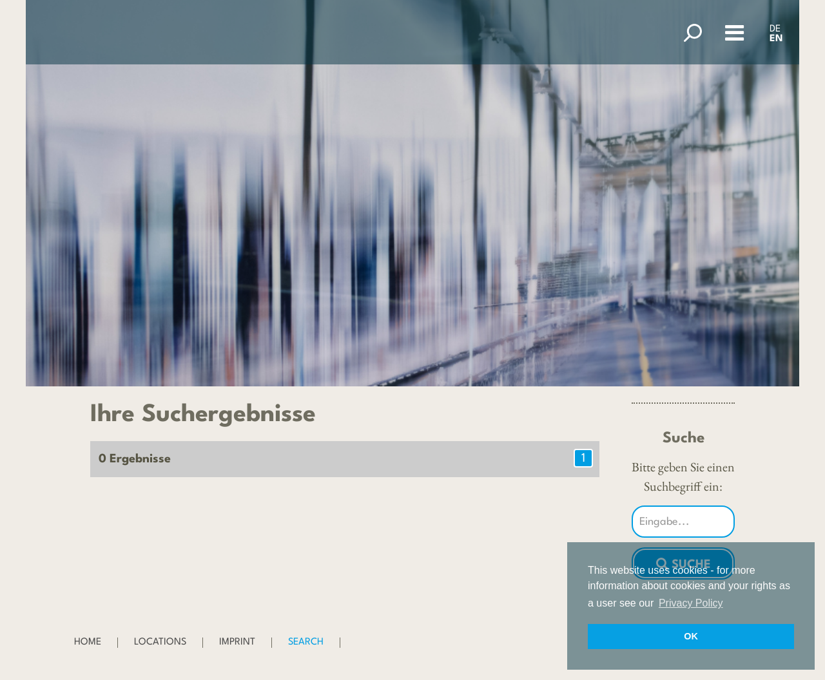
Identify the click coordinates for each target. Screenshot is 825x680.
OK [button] (691, 636)
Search (306, 642)
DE (775, 29)
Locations (160, 642)
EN (776, 39)
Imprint (237, 642)
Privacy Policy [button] (691, 603)
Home (87, 642)
